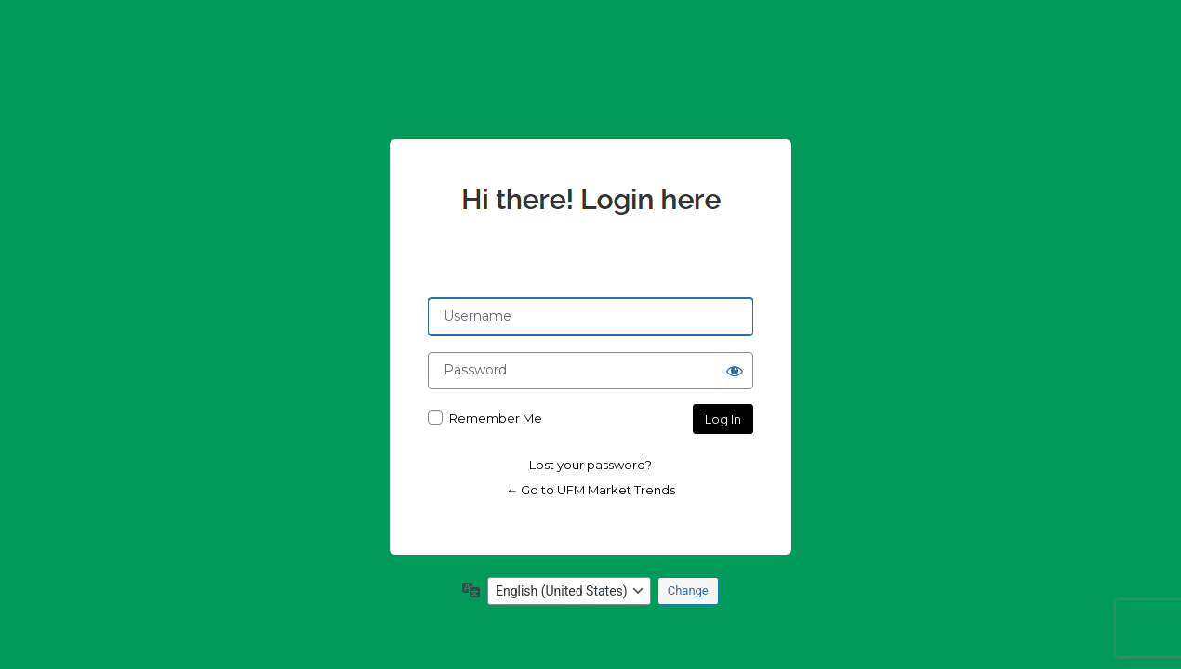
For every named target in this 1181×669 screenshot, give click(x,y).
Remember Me (495, 418)
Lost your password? (590, 464)
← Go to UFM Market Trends (590, 489)
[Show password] (734, 370)
